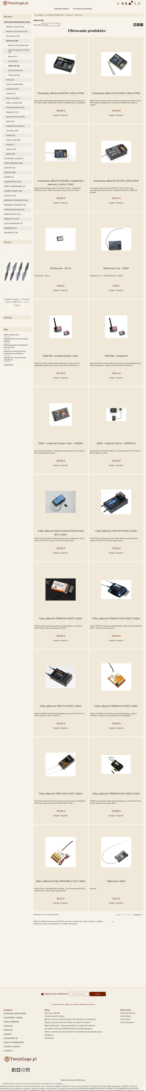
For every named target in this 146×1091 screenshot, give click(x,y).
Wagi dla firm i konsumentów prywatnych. (15, 358)
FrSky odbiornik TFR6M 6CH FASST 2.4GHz (116, 706)
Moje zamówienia (127, 1013)
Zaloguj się (49, 1035)
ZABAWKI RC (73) (10, 228)
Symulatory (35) (12, 131)
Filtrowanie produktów (87, 30)
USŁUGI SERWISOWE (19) (13, 223)
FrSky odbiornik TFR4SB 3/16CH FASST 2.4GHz (116, 618)
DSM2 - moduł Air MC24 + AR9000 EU (116, 443)
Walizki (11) (10, 145)
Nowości (7, 242)
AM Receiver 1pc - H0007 (116, 268)
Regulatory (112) (12, 112)
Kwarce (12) (12, 57)
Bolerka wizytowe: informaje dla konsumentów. (16, 346)
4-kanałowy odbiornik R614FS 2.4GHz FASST (116, 180)
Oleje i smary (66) (12, 98)
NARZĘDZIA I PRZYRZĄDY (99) (15, 205)
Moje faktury (125, 1016)
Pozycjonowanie (58, 1004)
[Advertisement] (73, 942)
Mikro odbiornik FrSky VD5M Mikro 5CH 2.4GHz (60, 881)
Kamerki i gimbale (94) (14, 84)
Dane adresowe (127, 1022)
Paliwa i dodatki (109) (14, 103)
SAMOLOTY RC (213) (11, 219)
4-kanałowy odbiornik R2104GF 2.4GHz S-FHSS (116, 93)
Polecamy (8, 317)
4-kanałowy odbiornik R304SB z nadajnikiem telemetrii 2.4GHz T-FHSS (61, 182)
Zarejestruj (49, 1038)
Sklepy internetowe (72, 1004)
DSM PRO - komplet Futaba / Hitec (60, 355)
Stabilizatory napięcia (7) (15, 126)
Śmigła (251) (10, 135)
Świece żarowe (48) (13, 140)
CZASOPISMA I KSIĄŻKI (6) (13, 158)
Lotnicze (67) (13, 61)
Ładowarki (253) (12, 89)
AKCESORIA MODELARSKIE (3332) (17, 22)
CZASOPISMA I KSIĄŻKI (13, 1017)
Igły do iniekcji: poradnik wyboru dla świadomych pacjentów (70, 1019)
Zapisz (97, 994)
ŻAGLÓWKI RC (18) (11, 233)
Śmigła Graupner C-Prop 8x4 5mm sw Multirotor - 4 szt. (17, 300)
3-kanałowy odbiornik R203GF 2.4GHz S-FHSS (60, 93)
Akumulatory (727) (13, 36)
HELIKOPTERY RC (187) (12, 182)
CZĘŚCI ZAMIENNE (11, 1021)
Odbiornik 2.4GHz (116, 881)
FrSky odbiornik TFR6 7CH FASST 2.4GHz (60, 706)
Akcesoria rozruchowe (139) (16, 31)
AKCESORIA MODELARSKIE (55, 15)
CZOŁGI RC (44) (9, 168)
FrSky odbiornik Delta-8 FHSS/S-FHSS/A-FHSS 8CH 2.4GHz (61, 532)
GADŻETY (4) (8, 177)
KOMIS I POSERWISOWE (14, 1042)
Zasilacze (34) (11, 149)
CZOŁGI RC (8, 1026)
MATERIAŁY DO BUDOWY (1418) (16, 200)
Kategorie (8, 16)
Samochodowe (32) (15, 70)
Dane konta (125, 1019)
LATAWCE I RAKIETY (12, 1046)
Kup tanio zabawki (61, 8)
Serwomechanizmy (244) (15, 117)
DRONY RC (8, 1030)
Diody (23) (10, 80)
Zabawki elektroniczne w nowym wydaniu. (16, 340)
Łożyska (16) (10, 94)
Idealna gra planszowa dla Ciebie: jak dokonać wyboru (67, 1022)
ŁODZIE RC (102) (10, 196)
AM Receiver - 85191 (60, 268)
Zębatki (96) (10, 154)
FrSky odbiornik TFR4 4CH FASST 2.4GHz (116, 530)
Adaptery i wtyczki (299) (15, 27)
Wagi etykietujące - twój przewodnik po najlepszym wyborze (70, 1025)
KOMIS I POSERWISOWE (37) (14, 186)
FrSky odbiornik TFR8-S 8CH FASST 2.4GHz (60, 793)
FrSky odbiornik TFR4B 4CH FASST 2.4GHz (60, 618)
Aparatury (69, 15)
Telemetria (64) (14, 75)
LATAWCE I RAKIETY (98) (13, 191)
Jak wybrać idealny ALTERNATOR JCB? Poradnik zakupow (68, 1028)
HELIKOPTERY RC (11, 1038)
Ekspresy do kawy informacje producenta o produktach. (15, 352)
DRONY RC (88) (9, 172)
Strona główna (39, 15)
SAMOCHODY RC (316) (12, 214)
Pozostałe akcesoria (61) (15, 107)
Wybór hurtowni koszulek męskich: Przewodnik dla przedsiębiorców (73, 1031)
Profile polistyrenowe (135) (14, 210)
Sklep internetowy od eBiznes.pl (73, 1080)
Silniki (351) (10, 121)
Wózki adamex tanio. (11, 335)
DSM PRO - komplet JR (116, 355)
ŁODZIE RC (8, 1050)
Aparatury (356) (12, 41)
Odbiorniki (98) (14, 66)
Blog (6, 329)
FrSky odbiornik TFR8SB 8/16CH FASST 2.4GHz (116, 793)
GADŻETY (7, 1034)
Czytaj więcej (8, 365)
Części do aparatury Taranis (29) (18, 51)
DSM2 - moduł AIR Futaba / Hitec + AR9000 (60, 443)
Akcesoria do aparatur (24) (18, 45)
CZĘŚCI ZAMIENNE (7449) (13, 163)
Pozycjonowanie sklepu (82, 8)
